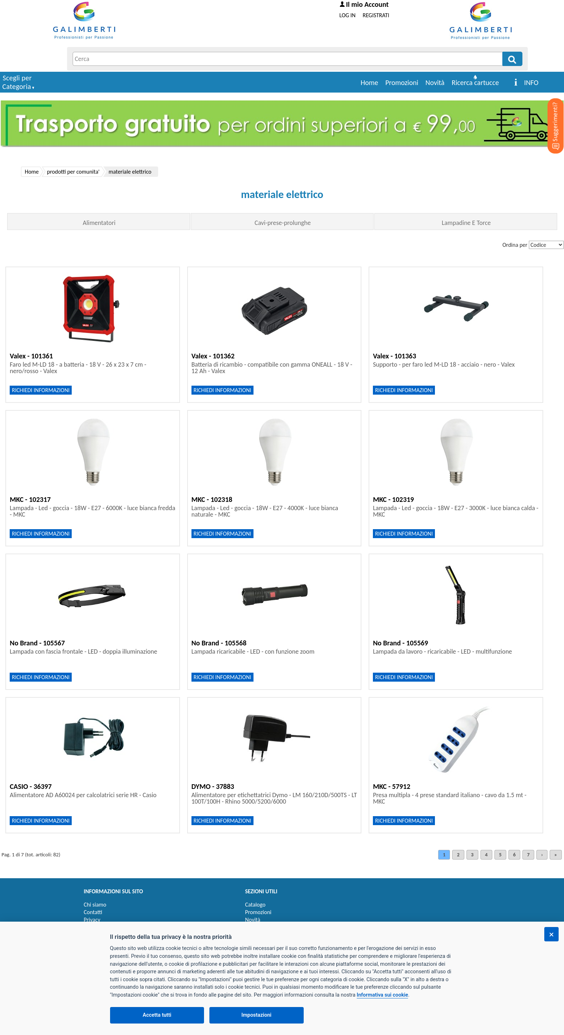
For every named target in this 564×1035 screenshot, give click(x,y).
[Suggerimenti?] (550, 115)
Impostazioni (256, 1015)
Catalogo (255, 904)
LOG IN (348, 15)
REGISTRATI (376, 15)
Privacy (92, 919)
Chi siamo (95, 904)
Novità (435, 82)
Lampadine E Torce (466, 223)
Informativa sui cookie (382, 995)
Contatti (93, 912)
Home (369, 82)
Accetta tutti (157, 1015)
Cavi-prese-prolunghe (283, 223)
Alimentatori (99, 223)
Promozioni (401, 82)
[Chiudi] (551, 934)
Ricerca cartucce (475, 82)
